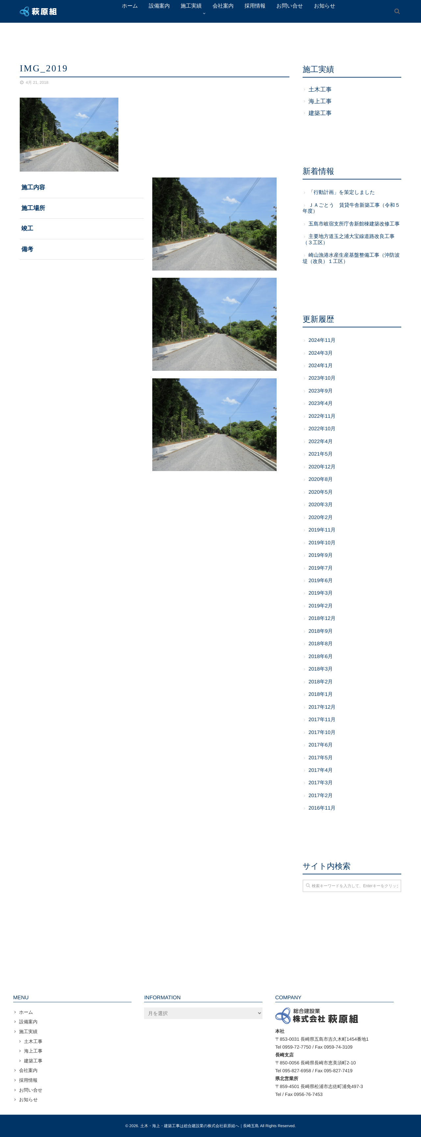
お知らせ (28, 1099)
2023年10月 (322, 378)
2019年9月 (321, 555)
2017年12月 (322, 707)
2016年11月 (322, 808)
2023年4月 (321, 403)
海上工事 (320, 101)
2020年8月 (321, 479)
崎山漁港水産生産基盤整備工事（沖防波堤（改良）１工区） (351, 258)
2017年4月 (321, 770)
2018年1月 (321, 694)
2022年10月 (322, 429)
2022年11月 (322, 416)
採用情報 (28, 1080)
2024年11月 (322, 340)
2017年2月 (321, 795)
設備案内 (28, 1021)
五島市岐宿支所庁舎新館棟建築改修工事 (354, 224)
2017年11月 (322, 719)
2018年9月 (321, 631)
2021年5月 (321, 454)
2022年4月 (321, 441)
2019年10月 (322, 543)
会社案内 (28, 1070)
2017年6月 (321, 745)
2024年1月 (321, 365)
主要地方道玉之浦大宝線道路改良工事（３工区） (349, 239)
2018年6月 (321, 656)
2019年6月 (321, 580)
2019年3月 (321, 593)
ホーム (26, 1012)
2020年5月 (321, 492)
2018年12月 (322, 618)
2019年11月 (322, 530)
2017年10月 (322, 732)
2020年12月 (322, 467)
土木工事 (320, 89)
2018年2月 (321, 682)
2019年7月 (321, 568)
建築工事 (320, 113)
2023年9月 (321, 391)
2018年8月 (321, 644)
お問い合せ (30, 1090)
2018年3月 (321, 669)
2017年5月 (321, 758)
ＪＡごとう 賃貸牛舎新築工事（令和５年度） (351, 208)
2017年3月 (321, 783)
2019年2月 (321, 606)
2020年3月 (321, 505)
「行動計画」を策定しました (342, 192)
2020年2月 (321, 517)
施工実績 (28, 1031)
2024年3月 (321, 353)
